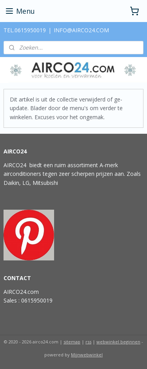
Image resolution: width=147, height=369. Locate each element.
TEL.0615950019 (25, 30)
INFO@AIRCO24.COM (81, 30)
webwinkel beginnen (118, 342)
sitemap (72, 342)
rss (88, 342)
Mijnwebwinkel (87, 355)
